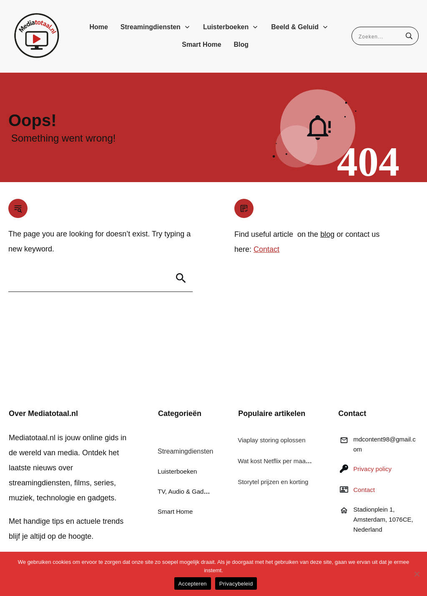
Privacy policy (372, 468)
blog (327, 234)
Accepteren (192, 584)
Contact (266, 249)
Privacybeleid (236, 584)
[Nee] (416, 574)
